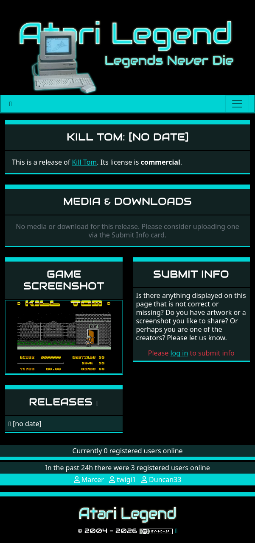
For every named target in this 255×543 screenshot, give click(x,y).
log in (179, 353)
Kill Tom (84, 162)
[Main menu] (237, 103)
